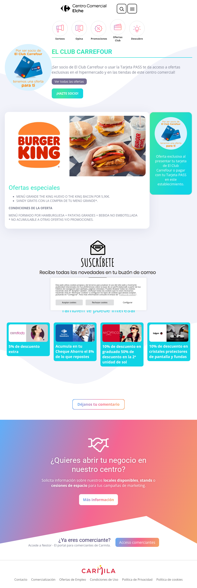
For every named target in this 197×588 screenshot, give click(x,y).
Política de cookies (127, 294)
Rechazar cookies (99, 302)
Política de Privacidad (137, 579)
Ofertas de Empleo (72, 579)
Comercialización (43, 579)
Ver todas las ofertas (69, 81)
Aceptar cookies (69, 302)
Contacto (20, 579)
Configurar (128, 302)
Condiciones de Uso (104, 579)
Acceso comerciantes (137, 542)
